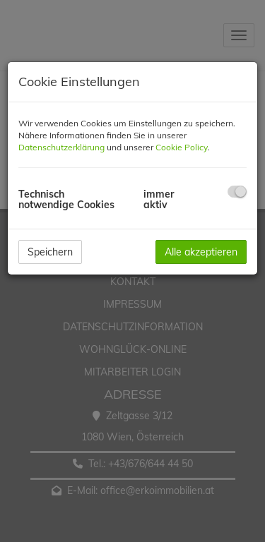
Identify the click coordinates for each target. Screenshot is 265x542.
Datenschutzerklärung (61, 147)
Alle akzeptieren (201, 252)
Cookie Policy (181, 147)
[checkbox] (237, 192)
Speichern (50, 252)
